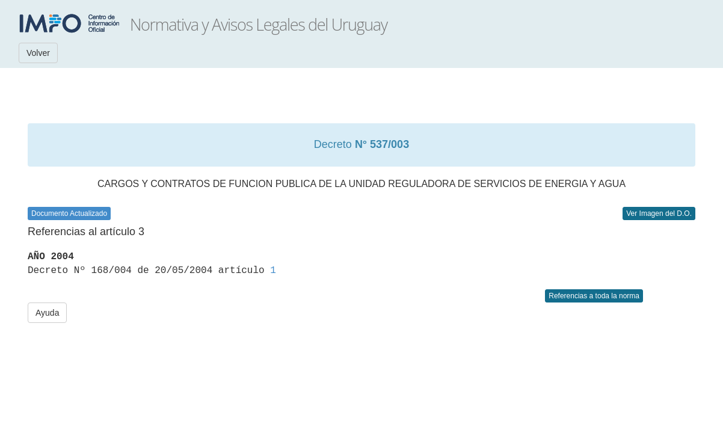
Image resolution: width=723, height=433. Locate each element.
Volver (38, 53)
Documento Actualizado (69, 213)
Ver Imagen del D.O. (659, 213)
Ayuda (47, 313)
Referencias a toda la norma (594, 296)
